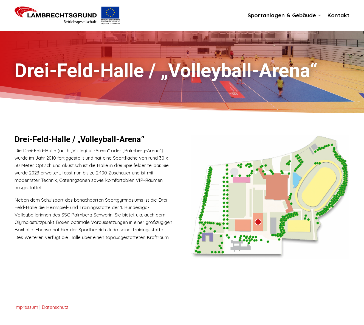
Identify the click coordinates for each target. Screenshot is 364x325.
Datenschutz (55, 307)
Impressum (26, 307)
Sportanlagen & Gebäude (282, 15)
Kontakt (338, 15)
